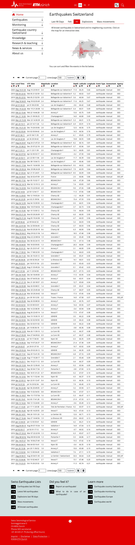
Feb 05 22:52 (21, 97)
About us (27, 53)
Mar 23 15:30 (21, 120)
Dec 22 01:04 (21, 226)
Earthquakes (27, 19)
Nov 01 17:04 (21, 165)
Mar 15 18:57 (21, 395)
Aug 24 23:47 (21, 143)
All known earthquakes (28, 507)
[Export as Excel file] (78, 78)
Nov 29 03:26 (21, 350)
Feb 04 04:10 (21, 444)
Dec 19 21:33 (21, 127)
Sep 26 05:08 (21, 286)
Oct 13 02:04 (20, 452)
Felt (70, 21)
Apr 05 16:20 (21, 410)
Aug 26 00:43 (21, 312)
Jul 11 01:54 (20, 271)
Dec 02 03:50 (21, 320)
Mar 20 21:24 (21, 293)
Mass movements (106, 21)
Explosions (87, 21)
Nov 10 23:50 (21, 188)
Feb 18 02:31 (21, 373)
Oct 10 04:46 (20, 459)
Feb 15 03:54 (21, 392)
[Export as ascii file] (83, 78)
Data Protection (40, 536)
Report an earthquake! (66, 486)
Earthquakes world (102, 501)
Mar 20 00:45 (21, 290)
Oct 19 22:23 (20, 463)
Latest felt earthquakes (28, 491)
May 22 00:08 (21, 237)
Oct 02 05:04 (20, 131)
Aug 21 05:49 (21, 267)
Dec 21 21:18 (21, 282)
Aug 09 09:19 (21, 426)
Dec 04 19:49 (21, 275)
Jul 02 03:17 (20, 429)
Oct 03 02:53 (20, 305)
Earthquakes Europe (103, 496)
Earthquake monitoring (104, 491)
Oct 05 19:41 (20, 399)
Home (17, 14)
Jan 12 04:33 (20, 422)
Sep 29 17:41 (21, 354)
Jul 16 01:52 (20, 384)
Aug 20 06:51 (21, 456)
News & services (27, 48)
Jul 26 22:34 (20, 139)
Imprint (14, 536)
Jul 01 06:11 (20, 135)
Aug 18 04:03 (21, 101)
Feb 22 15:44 (21, 112)
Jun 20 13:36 (20, 448)
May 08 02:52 (21, 437)
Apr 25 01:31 (21, 248)
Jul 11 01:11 (20, 150)
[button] (21, 4)
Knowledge (27, 38)
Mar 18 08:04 (21, 207)
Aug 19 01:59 (21, 90)
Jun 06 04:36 (20, 260)
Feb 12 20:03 (21, 195)
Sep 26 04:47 (21, 177)
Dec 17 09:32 (21, 252)
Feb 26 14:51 (21, 414)
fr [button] (85, 5)
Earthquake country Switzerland (27, 31)
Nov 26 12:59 (21, 331)
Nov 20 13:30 (21, 365)
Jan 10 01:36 (20, 327)
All (77, 21)
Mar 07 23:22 (21, 433)
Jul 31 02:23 (20, 105)
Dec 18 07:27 (21, 441)
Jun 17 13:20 (20, 407)
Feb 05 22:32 (21, 94)
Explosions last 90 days (28, 496)
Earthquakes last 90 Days (29, 486)
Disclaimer (25, 536)
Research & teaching (27, 43)
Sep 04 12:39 (21, 203)
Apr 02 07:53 (21, 154)
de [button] (75, 5)
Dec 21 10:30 (21, 116)
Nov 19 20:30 (21, 316)
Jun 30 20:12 (20, 297)
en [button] (80, 5)
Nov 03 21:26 (21, 214)
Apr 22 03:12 (21, 380)
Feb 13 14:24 (21, 403)
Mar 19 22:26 (21, 109)
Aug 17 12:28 (21, 358)
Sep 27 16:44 (21, 418)
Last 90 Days (57, 21)
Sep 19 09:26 (21, 343)
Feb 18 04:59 (21, 244)
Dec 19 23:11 (21, 361)
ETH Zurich (22, 539)
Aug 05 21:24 (21, 218)
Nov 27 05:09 (21, 335)
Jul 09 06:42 (20, 222)
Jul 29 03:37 (20, 346)
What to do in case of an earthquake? (70, 493)
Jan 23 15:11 (20, 124)
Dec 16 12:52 (21, 376)
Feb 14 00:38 (21, 309)
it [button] (89, 5)
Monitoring (27, 25)
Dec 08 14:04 (21, 161)
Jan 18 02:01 (20, 263)
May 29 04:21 (21, 233)
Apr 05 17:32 (21, 180)
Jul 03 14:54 (20, 192)
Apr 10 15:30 (21, 210)
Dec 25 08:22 (21, 146)
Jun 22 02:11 (20, 158)
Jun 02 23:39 (20, 199)
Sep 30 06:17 (21, 369)
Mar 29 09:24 (21, 169)
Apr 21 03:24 (21, 173)
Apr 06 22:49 (21, 388)
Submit (71, 77)
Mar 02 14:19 (21, 184)
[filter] (13, 86)
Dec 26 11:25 (21, 256)
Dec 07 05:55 (21, 278)
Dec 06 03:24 (21, 241)
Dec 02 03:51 (21, 324)
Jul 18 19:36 (20, 339)
